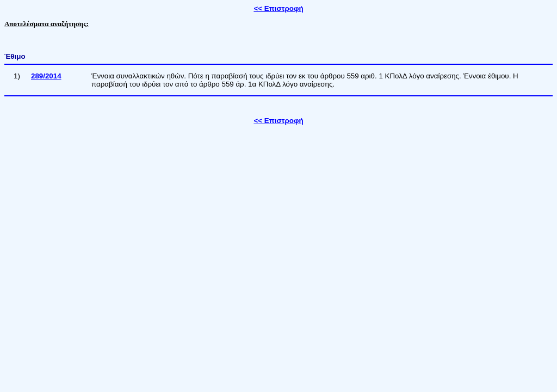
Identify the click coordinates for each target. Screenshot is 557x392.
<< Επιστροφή (278, 8)
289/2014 (46, 76)
